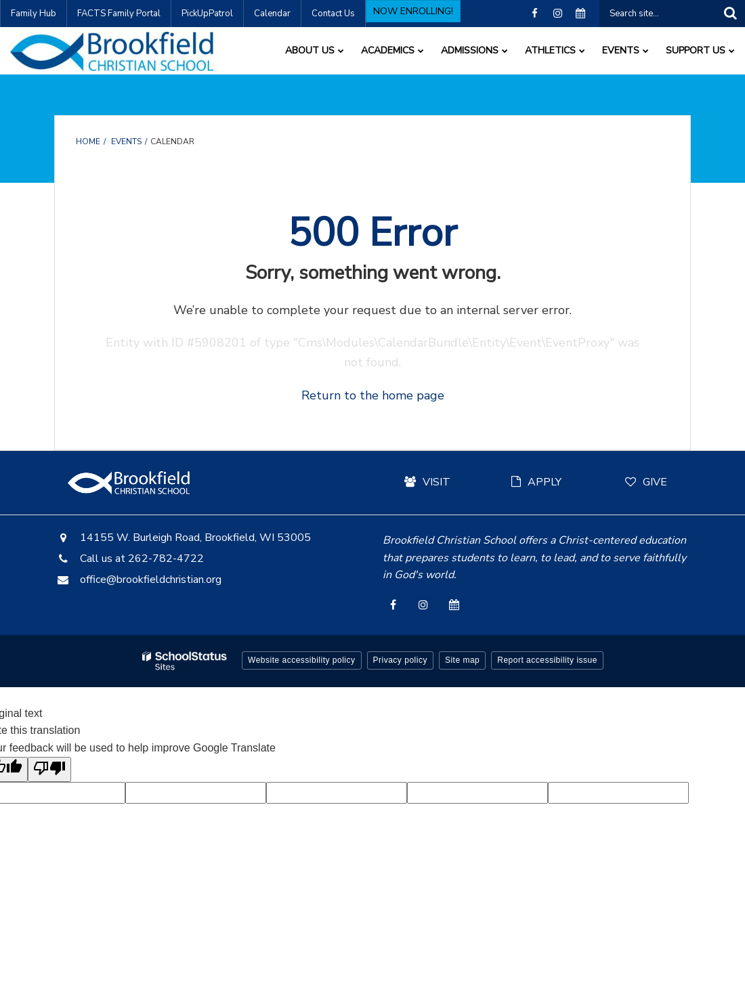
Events (126, 141)
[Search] (730, 13)
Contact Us (333, 13)
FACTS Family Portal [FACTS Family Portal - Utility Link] (119, 13)
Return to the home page (372, 395)
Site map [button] (462, 660)
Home (88, 141)
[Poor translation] (49, 770)
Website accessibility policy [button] (302, 660)
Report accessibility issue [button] (547, 660)
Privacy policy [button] (400, 660)
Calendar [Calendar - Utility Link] (272, 13)
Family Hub (33, 13)
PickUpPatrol (207, 13)
